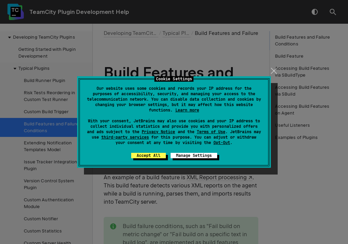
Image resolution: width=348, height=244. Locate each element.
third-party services (125, 137)
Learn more (187, 110)
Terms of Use (211, 132)
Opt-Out (221, 142)
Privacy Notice (158, 132)
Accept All (148, 155)
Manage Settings (194, 155)
